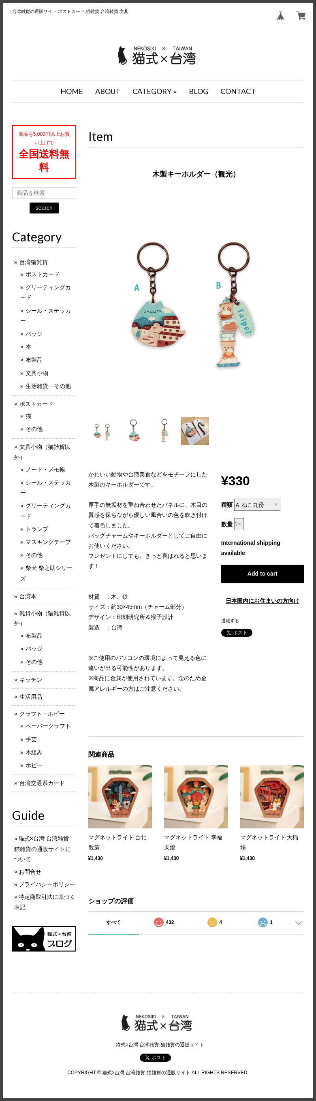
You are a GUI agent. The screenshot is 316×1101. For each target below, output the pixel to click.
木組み (34, 752)
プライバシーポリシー (47, 884)
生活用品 (30, 696)
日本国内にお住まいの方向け (262, 600)
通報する (230, 620)
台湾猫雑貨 (33, 262)
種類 (227, 504)
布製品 (34, 359)
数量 (227, 524)
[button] (154, 91)
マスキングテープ (48, 542)
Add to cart (263, 573)
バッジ (34, 334)
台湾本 (27, 596)
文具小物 (37, 373)
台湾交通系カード (42, 783)
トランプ (37, 529)
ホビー (34, 765)
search (44, 208)
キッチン (30, 679)
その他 (34, 429)
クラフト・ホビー (42, 714)
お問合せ (30, 871)
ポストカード (43, 274)
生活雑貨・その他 (48, 386)
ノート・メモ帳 (45, 469)
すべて (113, 922)
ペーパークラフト (48, 726)
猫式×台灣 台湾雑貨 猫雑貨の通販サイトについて (42, 848)
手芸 (31, 739)
